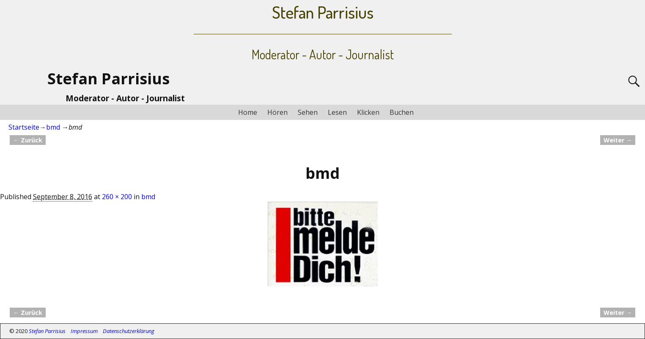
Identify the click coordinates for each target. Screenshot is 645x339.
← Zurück (27, 140)
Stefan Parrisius (108, 78)
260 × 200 (117, 196)
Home (247, 112)
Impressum (84, 331)
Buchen (402, 112)
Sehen (308, 112)
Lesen (337, 112)
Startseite (23, 127)
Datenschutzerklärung (128, 331)
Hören (277, 112)
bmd (53, 127)
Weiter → (618, 140)
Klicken (368, 112)
